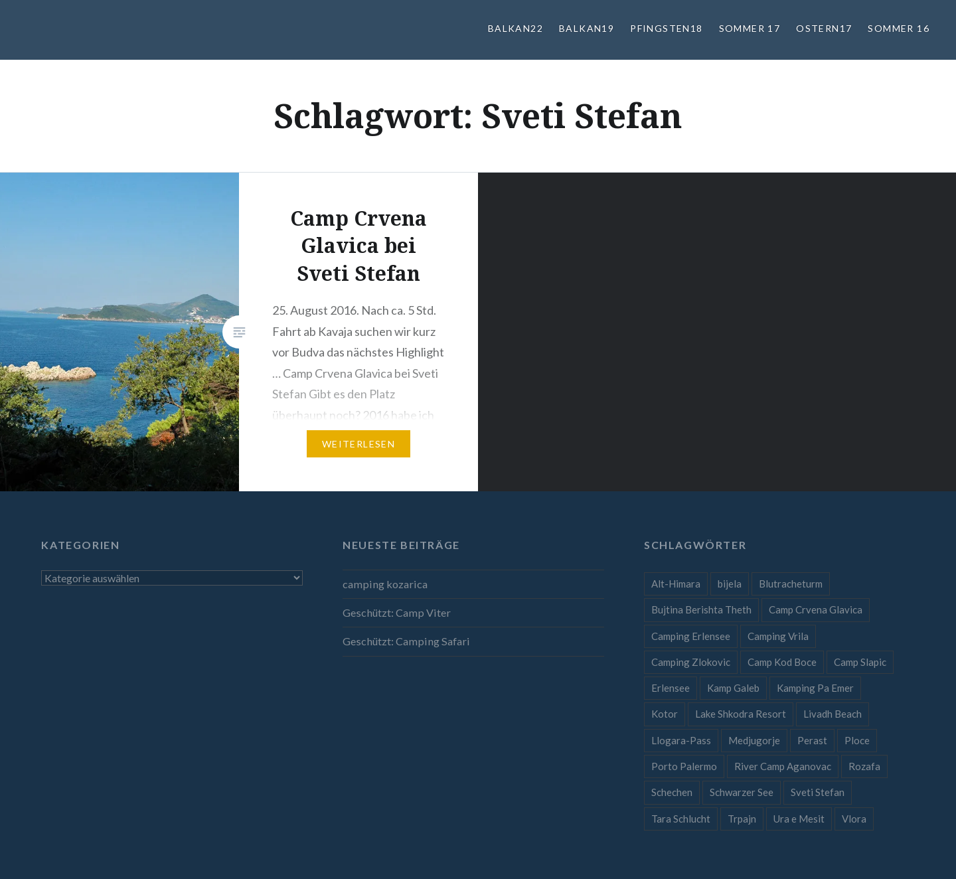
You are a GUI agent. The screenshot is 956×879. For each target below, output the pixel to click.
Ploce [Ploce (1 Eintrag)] (857, 740)
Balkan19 (586, 28)
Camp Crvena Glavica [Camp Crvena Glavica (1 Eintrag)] (815, 609)
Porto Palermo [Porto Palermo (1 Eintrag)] (684, 766)
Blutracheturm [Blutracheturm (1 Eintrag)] (791, 584)
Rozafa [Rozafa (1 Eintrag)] (864, 766)
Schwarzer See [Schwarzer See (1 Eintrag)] (741, 792)
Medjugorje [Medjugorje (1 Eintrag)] (754, 740)
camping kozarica (385, 584)
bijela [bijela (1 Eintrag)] (730, 584)
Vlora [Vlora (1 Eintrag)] (854, 819)
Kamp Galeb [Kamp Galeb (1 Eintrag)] (733, 688)
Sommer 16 (898, 28)
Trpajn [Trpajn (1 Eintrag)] (742, 819)
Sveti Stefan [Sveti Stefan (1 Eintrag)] (817, 792)
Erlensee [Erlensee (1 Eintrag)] (670, 688)
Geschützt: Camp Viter (397, 612)
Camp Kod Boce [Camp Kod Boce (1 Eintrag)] (782, 662)
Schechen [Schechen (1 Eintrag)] (671, 792)
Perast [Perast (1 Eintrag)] (812, 740)
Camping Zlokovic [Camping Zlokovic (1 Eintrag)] (690, 662)
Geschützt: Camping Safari (406, 641)
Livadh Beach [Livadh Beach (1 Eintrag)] (832, 714)
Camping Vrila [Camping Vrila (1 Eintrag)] (778, 636)
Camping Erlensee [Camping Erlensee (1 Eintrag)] (690, 636)
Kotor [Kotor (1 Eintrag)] (664, 714)
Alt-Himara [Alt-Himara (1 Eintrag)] (675, 584)
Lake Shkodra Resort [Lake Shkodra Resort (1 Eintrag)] (740, 714)
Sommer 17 (750, 28)
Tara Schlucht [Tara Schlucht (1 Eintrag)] (680, 819)
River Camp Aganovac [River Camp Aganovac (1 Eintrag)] (782, 766)
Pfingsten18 (666, 28)
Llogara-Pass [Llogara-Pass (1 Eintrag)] (681, 740)
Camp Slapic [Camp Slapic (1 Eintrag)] (860, 662)
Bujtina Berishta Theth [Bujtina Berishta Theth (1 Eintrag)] (701, 609)
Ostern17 (824, 28)
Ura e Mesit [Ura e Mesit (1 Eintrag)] (799, 819)
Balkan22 (515, 28)
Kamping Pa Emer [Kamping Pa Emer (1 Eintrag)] (815, 688)
